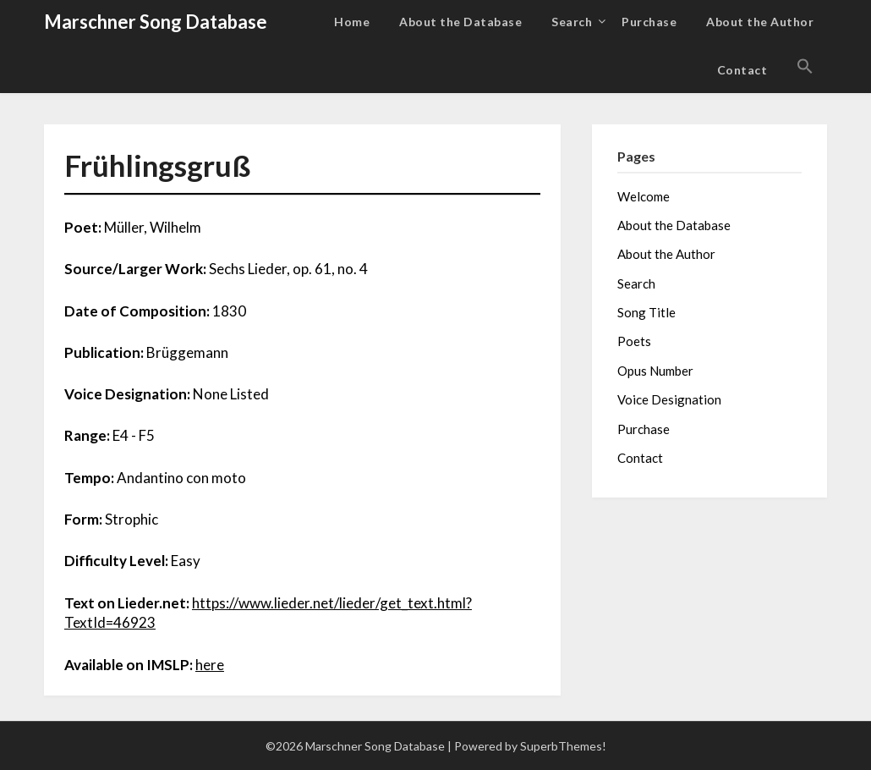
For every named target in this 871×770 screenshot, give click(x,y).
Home (352, 21)
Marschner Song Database (155, 21)
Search (571, 21)
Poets (634, 341)
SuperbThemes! (563, 746)
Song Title (646, 312)
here (209, 665)
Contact (742, 70)
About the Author (759, 21)
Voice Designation (669, 399)
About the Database (460, 21)
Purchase (649, 21)
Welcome (643, 196)
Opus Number (655, 370)
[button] (805, 67)
